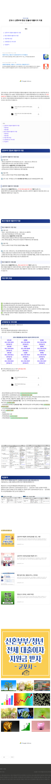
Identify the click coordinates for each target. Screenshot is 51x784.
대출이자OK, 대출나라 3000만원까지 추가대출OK (15, 55)
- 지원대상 (5, 127)
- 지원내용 (5, 129)
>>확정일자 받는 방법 (26, 395)
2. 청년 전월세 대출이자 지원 (10, 131)
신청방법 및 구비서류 (10, 42)
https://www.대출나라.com (8, 52)
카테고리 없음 (25, 18)
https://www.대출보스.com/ (8, 62)
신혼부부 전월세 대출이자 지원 (13, 33)
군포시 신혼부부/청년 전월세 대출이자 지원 (25, 20)
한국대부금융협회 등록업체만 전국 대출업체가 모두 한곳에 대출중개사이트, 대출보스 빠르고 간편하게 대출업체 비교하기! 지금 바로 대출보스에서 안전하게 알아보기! (21, 67)
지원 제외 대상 (8, 39)
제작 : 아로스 (2, 771)
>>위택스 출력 (11, 403)
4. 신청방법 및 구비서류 (9, 139)
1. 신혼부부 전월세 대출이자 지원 (11, 125)
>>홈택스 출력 (9, 410)
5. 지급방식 (5, 141)
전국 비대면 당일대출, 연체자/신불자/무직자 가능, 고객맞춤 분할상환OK (18, 56)
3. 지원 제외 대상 (7, 137)
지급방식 (7, 45)
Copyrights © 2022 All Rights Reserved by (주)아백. (42, 771)
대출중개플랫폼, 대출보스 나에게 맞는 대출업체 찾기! (15, 64)
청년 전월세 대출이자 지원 (11, 36)
